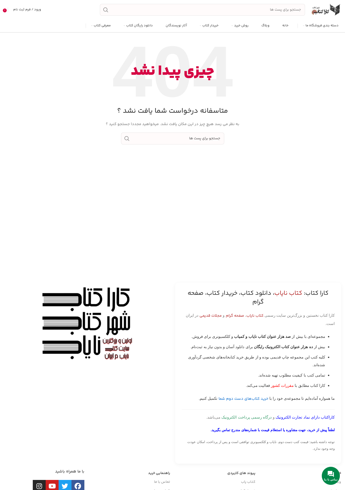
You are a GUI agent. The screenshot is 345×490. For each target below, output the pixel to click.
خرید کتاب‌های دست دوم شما (243, 399)
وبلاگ (337, 482)
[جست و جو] (202, 10)
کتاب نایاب (254, 316)
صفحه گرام (235, 316)
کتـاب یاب (248, 482)
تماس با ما (162, 482)
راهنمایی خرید (159, 473)
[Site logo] (325, 10)
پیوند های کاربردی (241, 473)
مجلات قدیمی (210, 316)
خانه (338, 473)
